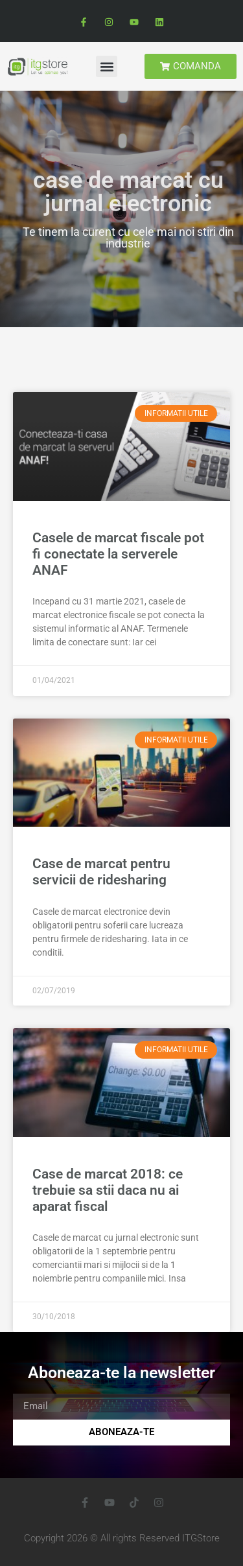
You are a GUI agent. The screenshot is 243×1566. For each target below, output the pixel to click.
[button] (106, 66)
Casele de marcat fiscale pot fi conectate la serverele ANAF (118, 554)
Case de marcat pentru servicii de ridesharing (101, 872)
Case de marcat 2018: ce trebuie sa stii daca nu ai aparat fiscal (107, 1190)
